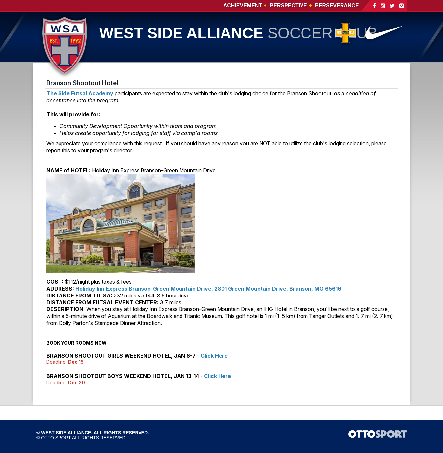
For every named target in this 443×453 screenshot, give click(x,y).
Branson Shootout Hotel (82, 83)
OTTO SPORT (56, 437)
